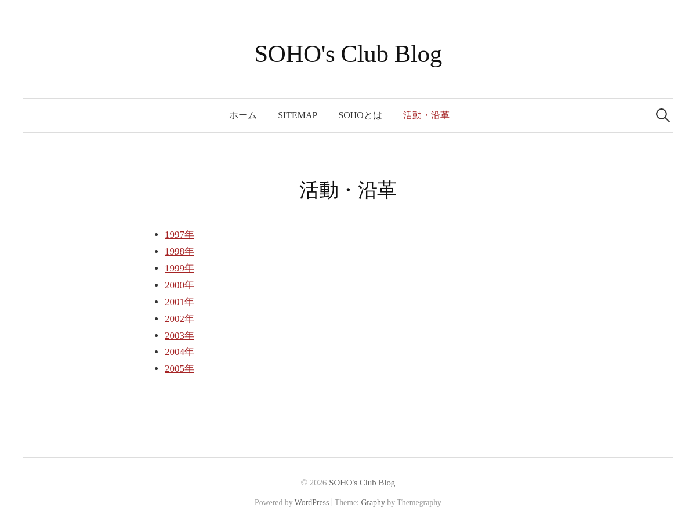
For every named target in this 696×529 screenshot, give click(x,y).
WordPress (312, 502)
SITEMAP (297, 115)
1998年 (179, 251)
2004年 (179, 351)
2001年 (179, 301)
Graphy (373, 502)
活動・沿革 (426, 115)
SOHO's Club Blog (347, 53)
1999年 (179, 268)
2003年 (179, 335)
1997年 (179, 234)
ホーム (243, 115)
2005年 (179, 368)
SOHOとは (360, 115)
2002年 (179, 318)
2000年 (179, 285)
